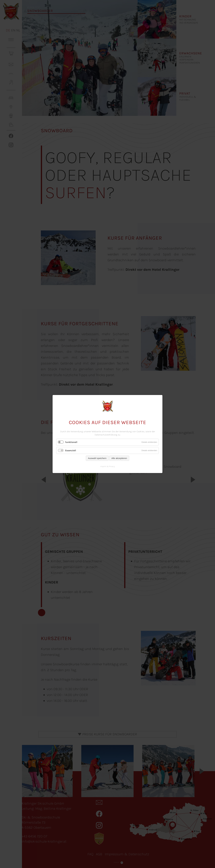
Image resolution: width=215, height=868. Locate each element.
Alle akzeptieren (119, 458)
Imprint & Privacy (107, 466)
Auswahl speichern (97, 458)
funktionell (71, 442)
